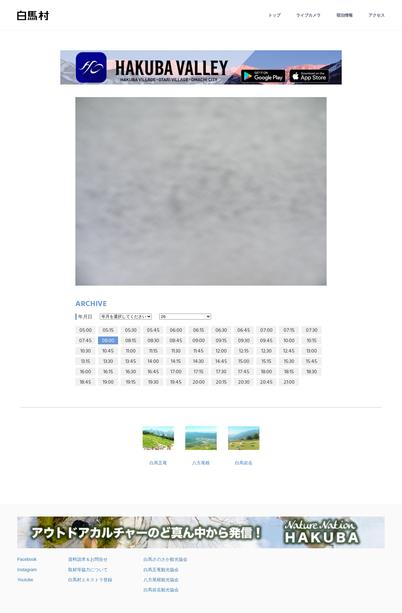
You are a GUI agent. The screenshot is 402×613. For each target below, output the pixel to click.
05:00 (85, 330)
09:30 (244, 341)
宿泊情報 (344, 15)
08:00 (108, 341)
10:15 (312, 341)
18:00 (266, 372)
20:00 (199, 382)
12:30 (266, 351)
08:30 (153, 341)
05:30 (131, 330)
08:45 (176, 341)
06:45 (243, 330)
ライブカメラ (308, 15)
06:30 (221, 330)
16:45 (153, 372)
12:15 (244, 351)
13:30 (108, 362)
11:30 (176, 351)
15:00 (243, 362)
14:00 (153, 362)
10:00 (289, 341)
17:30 (221, 372)
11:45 (198, 351)
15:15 (266, 362)
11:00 (131, 351)
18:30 (312, 372)
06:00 (176, 330)
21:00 (289, 382)
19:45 (176, 382)
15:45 (311, 362)
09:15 (221, 341)
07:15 (289, 330)
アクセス (376, 15)
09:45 (266, 341)
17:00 (176, 372)
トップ (274, 15)
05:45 (153, 330)
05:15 (108, 330)
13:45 (130, 362)
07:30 (312, 330)
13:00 (312, 351)
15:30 (289, 362)
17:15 (199, 372)
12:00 (221, 351)
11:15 (153, 351)
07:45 (85, 341)
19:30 (153, 382)
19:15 (131, 382)
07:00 (266, 330)
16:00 (85, 372)
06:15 (198, 330)
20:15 (221, 382)
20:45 (266, 382)
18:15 (289, 372)
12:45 (289, 351)
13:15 (85, 362)
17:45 (243, 372)
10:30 (85, 351)
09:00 (199, 341)
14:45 (221, 362)
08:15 (130, 341)
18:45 (85, 382)
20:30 (244, 382)
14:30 (198, 362)
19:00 (108, 382)
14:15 (176, 362)
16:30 (131, 372)
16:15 (108, 372)
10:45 (108, 351)
